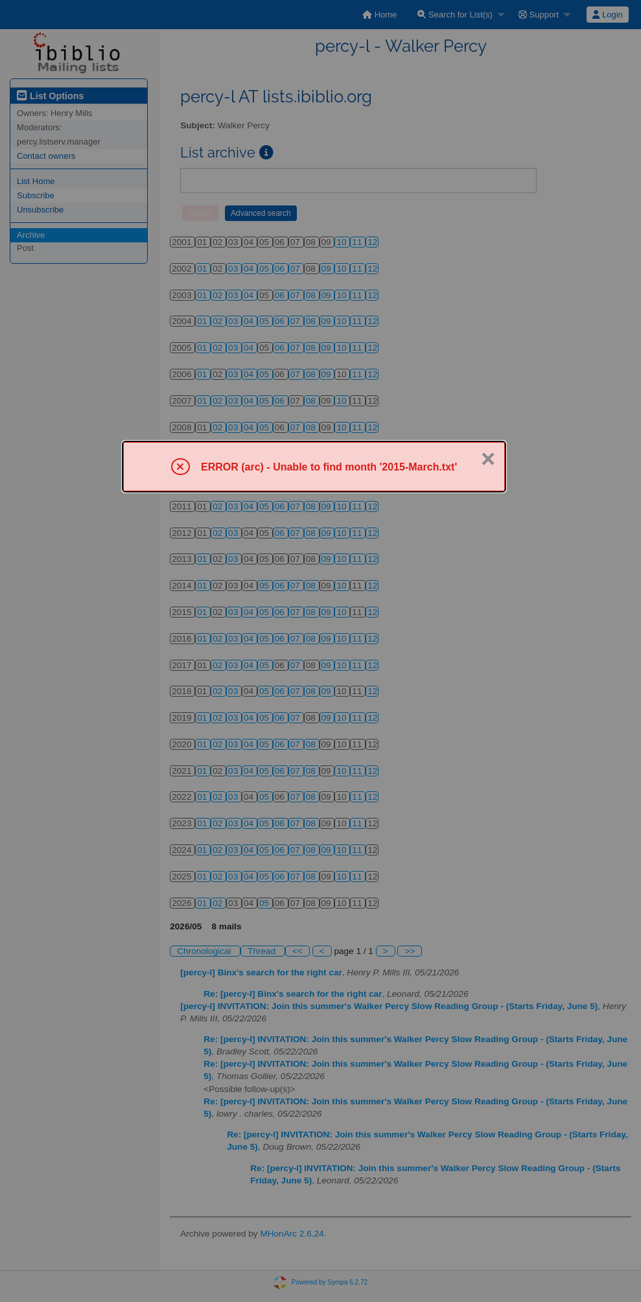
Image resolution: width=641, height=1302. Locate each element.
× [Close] (488, 459)
